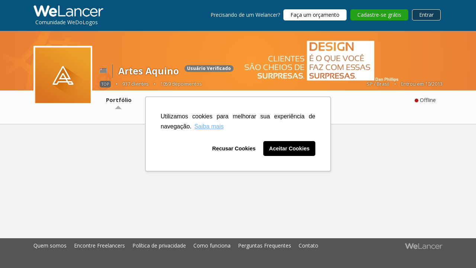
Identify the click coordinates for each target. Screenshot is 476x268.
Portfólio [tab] (119, 99)
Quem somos (50, 245)
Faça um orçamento (315, 14)
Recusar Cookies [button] (234, 148)
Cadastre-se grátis (379, 14)
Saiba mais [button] (208, 126)
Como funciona (212, 245)
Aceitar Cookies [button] (289, 148)
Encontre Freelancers (99, 245)
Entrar (426, 14)
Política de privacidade (159, 245)
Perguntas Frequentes (264, 245)
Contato (308, 245)
